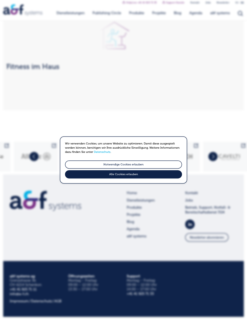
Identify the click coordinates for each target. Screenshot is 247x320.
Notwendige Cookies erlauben (123, 164)
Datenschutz (102, 152)
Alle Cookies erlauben (123, 174)
